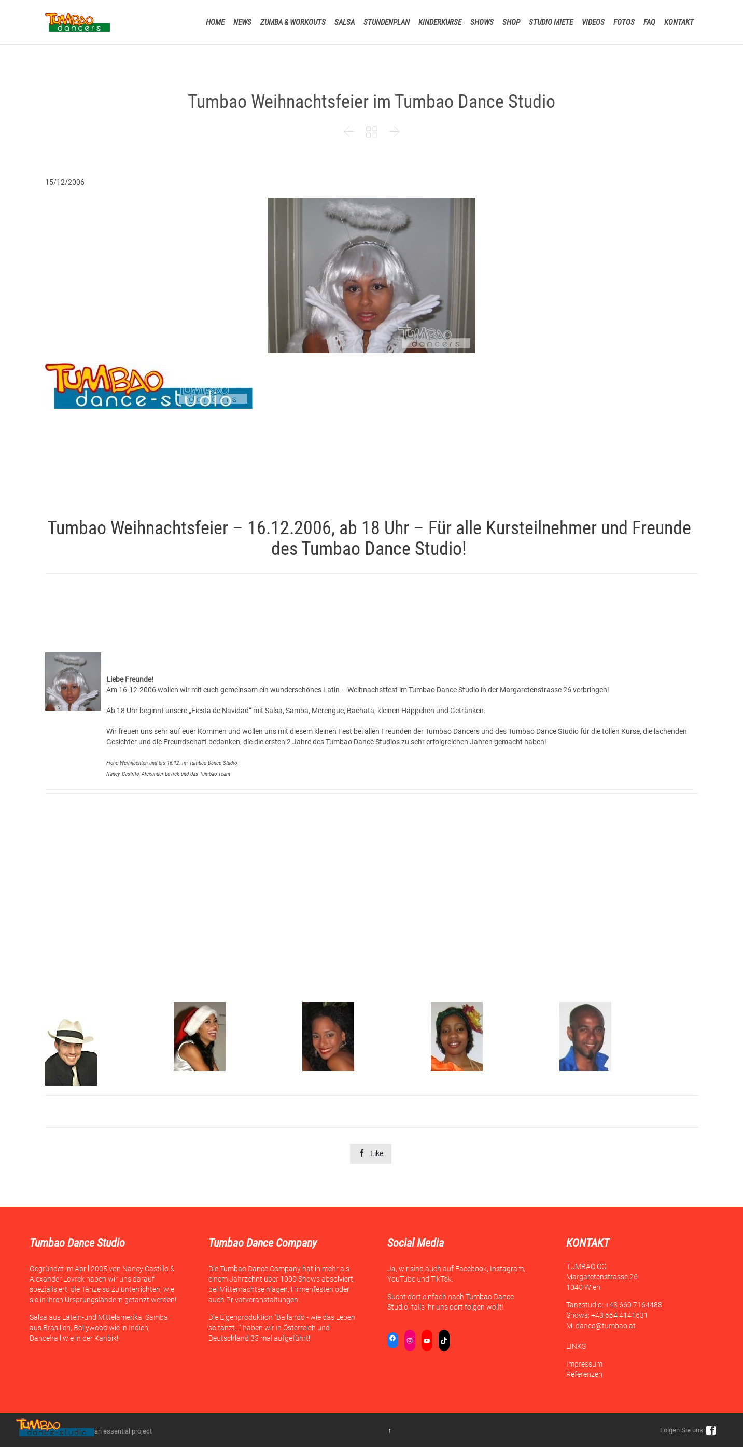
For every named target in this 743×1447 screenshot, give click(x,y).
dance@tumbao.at (606, 1325)
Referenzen (584, 1374)
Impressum (584, 1364)
